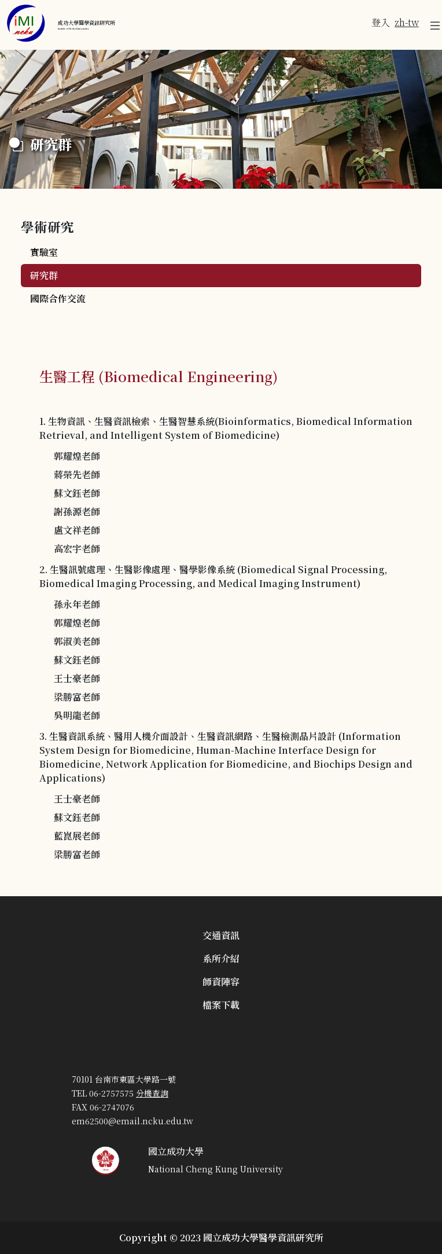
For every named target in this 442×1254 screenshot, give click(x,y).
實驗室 (44, 252)
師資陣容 (221, 981)
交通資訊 (221, 935)
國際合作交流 (58, 298)
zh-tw (407, 22)
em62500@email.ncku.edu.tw (132, 1121)
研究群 (44, 275)
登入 (380, 22)
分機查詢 (152, 1093)
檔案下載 (221, 1004)
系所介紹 (221, 958)
